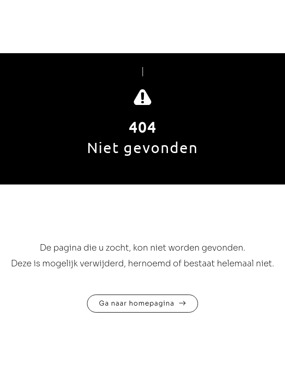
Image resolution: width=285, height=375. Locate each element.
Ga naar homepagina (136, 303)
